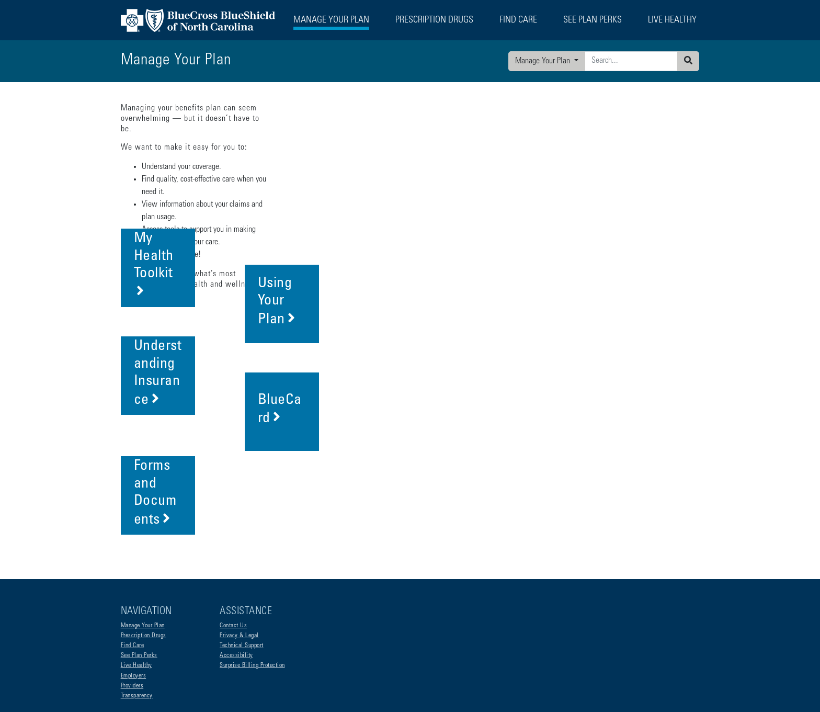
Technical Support (242, 562)
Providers (132, 602)
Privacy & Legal (239, 552)
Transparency (137, 612)
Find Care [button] (518, 20)
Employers (133, 592)
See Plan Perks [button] (592, 20)
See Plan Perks (139, 572)
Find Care (132, 562)
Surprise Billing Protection (252, 582)
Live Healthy (136, 582)
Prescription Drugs (434, 20)
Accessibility (236, 572)
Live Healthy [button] (672, 20)
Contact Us (233, 542)
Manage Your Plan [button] (331, 20)
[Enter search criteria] (631, 61)
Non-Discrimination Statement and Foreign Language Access (196, 655)
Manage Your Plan (543, 61)
